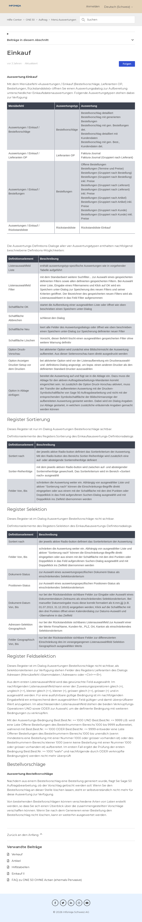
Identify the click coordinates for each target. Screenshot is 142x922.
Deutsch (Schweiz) (118, 6)
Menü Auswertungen (63, 19)
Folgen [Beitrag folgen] (127, 63)
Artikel (16, 861)
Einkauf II (18, 873)
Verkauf (17, 854)
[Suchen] (107, 19)
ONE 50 (30, 19)
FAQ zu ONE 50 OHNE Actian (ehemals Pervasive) (47, 880)
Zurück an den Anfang (25, 834)
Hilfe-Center (14, 19)
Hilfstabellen (20, 867)
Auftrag (43, 19)
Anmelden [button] (93, 6)
